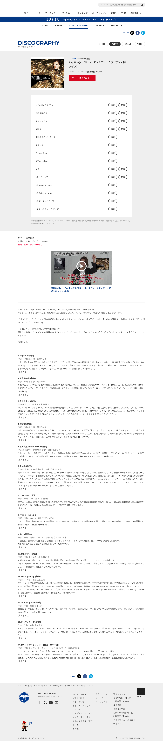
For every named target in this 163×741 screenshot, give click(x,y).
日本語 (118, 701)
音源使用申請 (119, 709)
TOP (26, 13)
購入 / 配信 (84, 78)
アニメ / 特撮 (79, 702)
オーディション (99, 13)
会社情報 (134, 13)
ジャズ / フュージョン (83, 713)
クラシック (78, 709)
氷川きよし (28, 686)
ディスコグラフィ (42, 686)
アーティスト (51, 13)
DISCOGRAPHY (79, 25)
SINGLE (128, 44)
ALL (103, 44)
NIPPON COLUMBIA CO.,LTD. (41, 5)
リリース (37, 13)
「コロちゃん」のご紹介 (124, 720)
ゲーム (76, 725)
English (126, 701)
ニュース (100, 698)
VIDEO (139, 44)
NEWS (58, 25)
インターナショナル (82, 717)
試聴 (113, 105)
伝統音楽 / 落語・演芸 (83, 721)
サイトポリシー (40, 738)
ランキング (82, 13)
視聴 (123, 105)
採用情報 (117, 705)
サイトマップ (119, 724)
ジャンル (66, 13)
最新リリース (102, 694)
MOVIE (99, 25)
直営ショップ (117, 13)
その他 (76, 728)
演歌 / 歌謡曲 (79, 698)
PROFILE (117, 25)
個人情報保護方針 (24, 738)
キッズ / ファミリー (82, 706)
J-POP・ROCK (80, 694)
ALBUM (115, 44)
